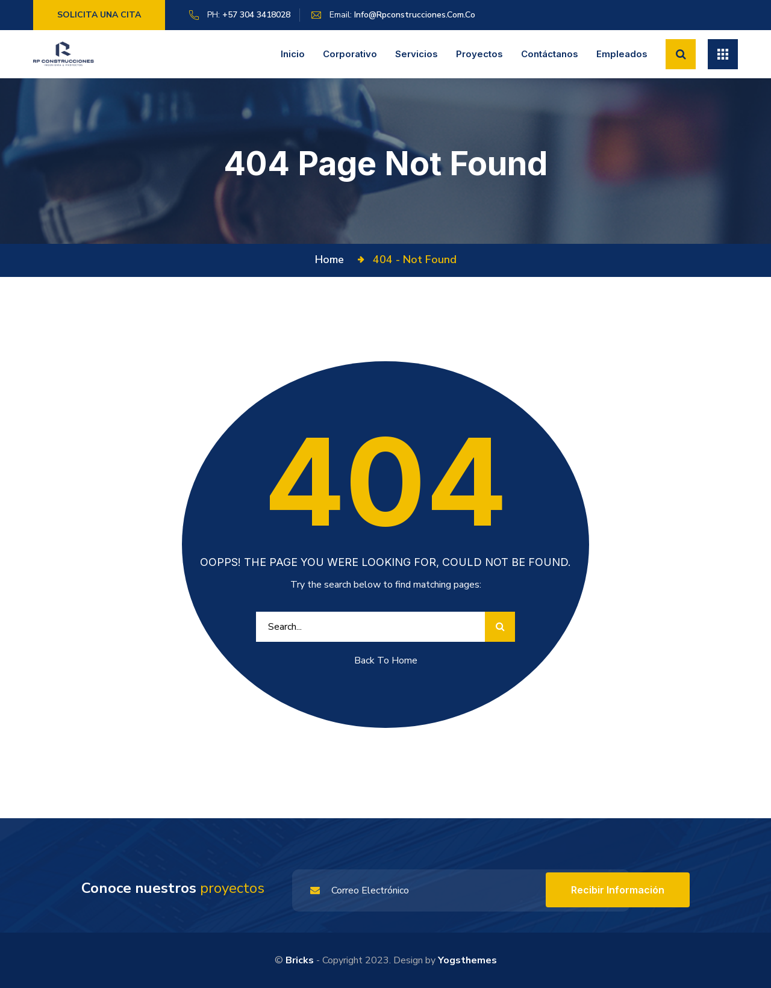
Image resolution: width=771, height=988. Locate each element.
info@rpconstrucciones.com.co (414, 14)
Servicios (416, 54)
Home (332, 259)
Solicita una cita (99, 14)
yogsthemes (467, 960)
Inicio (293, 54)
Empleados (622, 54)
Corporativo (350, 54)
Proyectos (479, 54)
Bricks (300, 960)
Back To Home (385, 660)
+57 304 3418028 (256, 14)
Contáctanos (549, 54)
